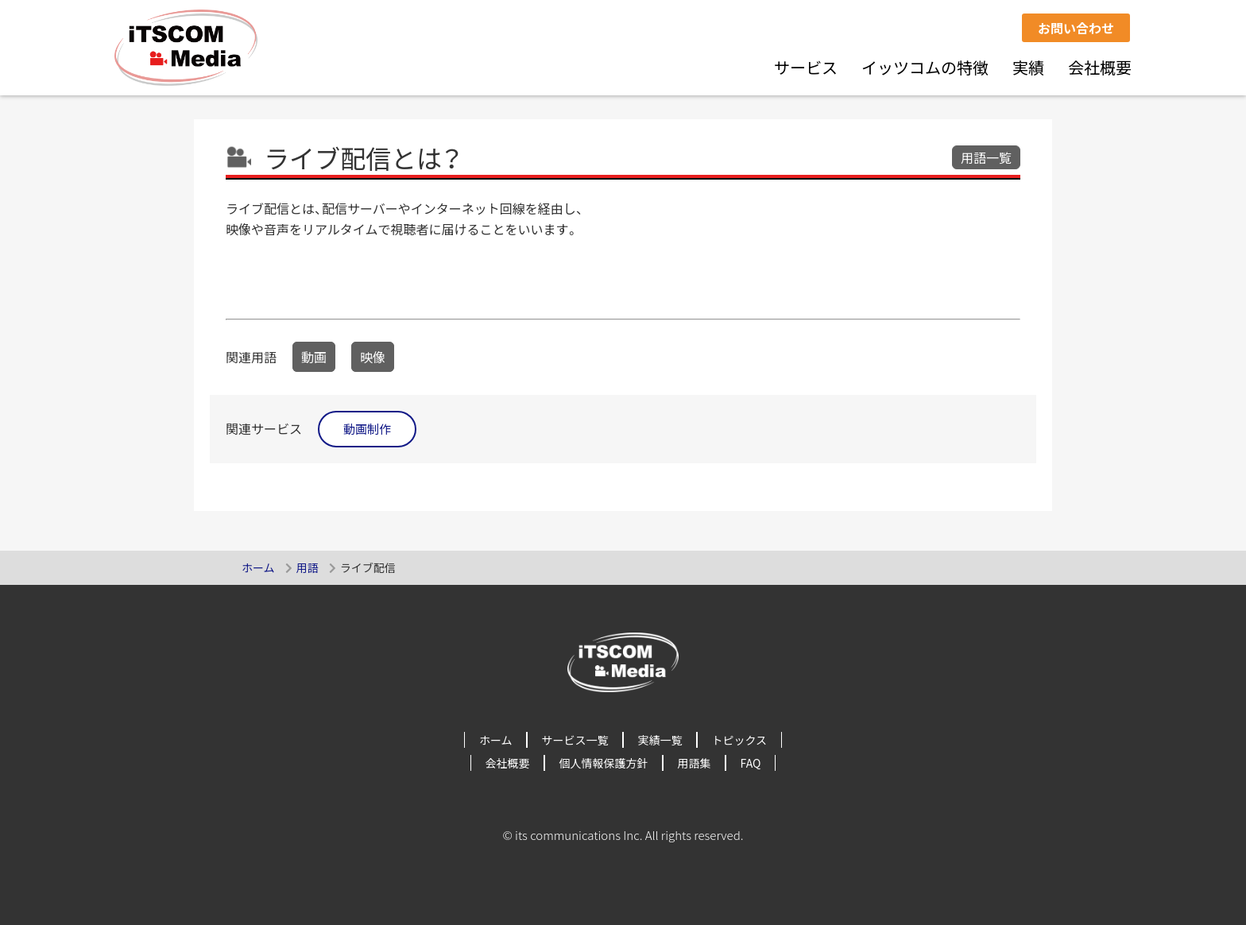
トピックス (740, 740)
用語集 (694, 763)
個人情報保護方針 (603, 763)
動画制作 (367, 428)
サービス (806, 67)
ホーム (258, 567)
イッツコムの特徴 (925, 67)
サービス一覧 (575, 740)
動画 (314, 356)
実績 (1028, 67)
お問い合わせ (1076, 27)
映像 (372, 356)
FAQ (751, 763)
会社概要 (1100, 67)
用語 (307, 567)
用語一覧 (986, 157)
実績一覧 (660, 740)
